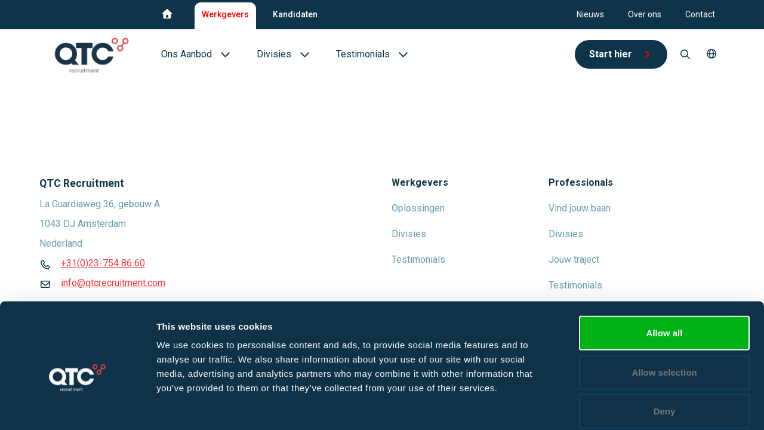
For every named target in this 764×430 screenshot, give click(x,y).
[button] (711, 54)
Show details (626, 406)
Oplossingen (418, 208)
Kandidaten (295, 14)
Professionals (581, 182)
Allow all (664, 273)
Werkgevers (225, 14)
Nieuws (590, 14)
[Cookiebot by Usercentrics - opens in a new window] (77, 407)
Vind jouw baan (580, 208)
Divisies (409, 233)
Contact (700, 14)
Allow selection (664, 313)
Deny (665, 351)
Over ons (644, 14)
